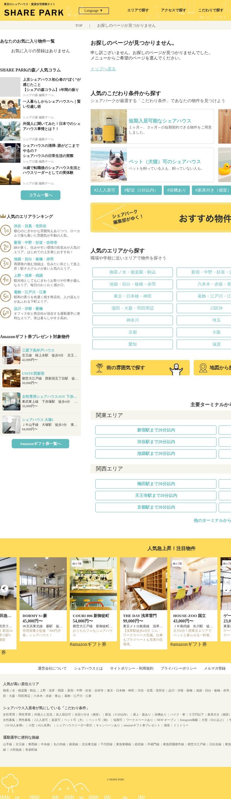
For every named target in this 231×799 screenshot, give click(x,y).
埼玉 (216, 320)
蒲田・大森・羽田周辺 (133, 308)
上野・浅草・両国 (52, 690)
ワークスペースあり (139, 720)
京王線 (20, 744)
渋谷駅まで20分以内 (156, 442)
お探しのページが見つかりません (126, 25)
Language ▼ (94, 10)
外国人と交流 (43, 714)
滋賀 (216, 344)
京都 (132, 332)
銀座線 (73, 744)
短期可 (117, 720)
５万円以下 (196, 714)
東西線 (32, 744)
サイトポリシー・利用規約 (131, 668)
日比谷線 (215, 744)
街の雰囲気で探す (120, 367)
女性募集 (9, 720)
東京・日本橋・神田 (133, 296)
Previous (4, 588)
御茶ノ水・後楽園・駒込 (132, 272)
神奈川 (132, 320)
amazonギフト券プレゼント (142, 725)
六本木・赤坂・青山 (47, 696)
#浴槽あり (176, 190)
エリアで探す (138, 10)
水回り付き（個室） (88, 714)
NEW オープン (166, 720)
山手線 (7, 744)
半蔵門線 (153, 744)
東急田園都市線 (173, 744)
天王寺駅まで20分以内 (156, 495)
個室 (167, 725)
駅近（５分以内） (117, 714)
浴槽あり (161, 714)
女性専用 (9, 714)
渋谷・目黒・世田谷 (151, 690)
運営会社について (52, 668)
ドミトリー (181, 725)
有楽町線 (31, 749)
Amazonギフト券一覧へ (40, 443)
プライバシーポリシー (179, 668)
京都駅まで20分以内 (156, 507)
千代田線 (106, 744)
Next (226, 588)
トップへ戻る (103, 69)
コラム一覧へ (40, 195)
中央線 (45, 744)
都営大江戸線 (197, 744)
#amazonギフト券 (88, 644)
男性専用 (25, 714)
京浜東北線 (89, 744)
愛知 (132, 344)
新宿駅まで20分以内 (156, 430)
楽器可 (55, 720)
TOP (78, 25)
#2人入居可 (104, 190)
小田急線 (16, 749)
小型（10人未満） (41, 725)
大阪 (216, 332)
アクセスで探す (173, 10)
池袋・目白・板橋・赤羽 (132, 284)
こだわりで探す (210, 10)
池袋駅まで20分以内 (156, 453)
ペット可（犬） (74, 720)
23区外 (216, 308)
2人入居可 (41, 720)
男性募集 (25, 720)
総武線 (139, 744)
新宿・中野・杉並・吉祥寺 (85, 690)
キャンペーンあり (108, 725)
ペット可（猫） (99, 720)
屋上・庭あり (142, 714)
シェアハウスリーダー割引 (74, 725)
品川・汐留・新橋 (180, 690)
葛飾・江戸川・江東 (77, 696)
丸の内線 (60, 744)
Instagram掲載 (189, 720)
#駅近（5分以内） (141, 190)
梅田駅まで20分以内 (156, 484)
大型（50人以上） (214, 720)
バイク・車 (177, 714)
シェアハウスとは (88, 668)
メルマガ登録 (215, 668)
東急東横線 (123, 744)
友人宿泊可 (63, 714)
